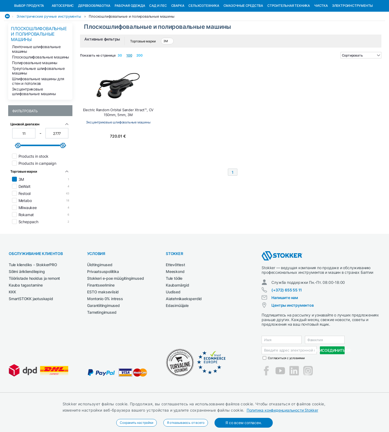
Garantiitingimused (103, 333)
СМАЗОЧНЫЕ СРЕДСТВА (243, 34)
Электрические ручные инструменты (49, 44)
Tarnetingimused (101, 340)
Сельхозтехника (203, 34)
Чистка (321, 34)
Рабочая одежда (130, 34)
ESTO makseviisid (103, 320)
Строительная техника (288, 34)
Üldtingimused (99, 292)
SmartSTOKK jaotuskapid (31, 326)
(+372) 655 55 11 (286, 318)
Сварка (177, 34)
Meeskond (175, 299)
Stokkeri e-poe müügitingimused (115, 306)
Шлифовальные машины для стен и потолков (38, 109)
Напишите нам (284, 325)
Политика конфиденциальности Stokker (282, 410)
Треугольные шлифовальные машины (38, 98)
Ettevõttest (175, 292)
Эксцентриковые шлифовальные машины (34, 119)
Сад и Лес (158, 34)
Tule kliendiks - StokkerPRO (33, 292)
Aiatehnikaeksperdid (184, 326)
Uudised (173, 320)
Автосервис (63, 34)
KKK (12, 320)
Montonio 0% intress (105, 326)
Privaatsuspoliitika (103, 299)
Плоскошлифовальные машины (40, 85)
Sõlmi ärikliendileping (27, 299)
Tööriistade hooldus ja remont (34, 306)
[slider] (18, 173)
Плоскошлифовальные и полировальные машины (131, 44)
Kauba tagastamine (26, 313)
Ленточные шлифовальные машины (36, 77)
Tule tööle (174, 306)
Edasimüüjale (177, 333)
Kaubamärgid (177, 313)
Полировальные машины (34, 90)
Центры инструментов (292, 333)
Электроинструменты (352, 34)
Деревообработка (94, 34)
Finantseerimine (100, 313)
